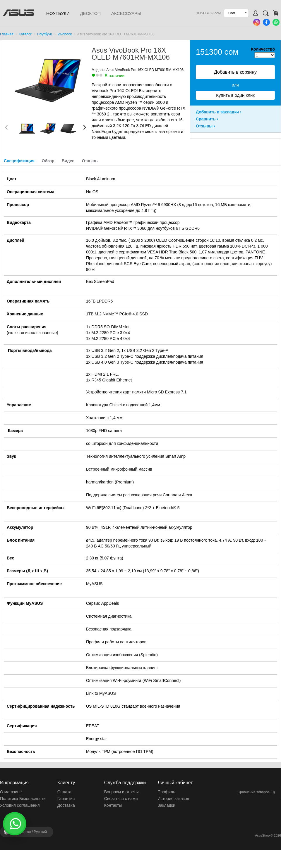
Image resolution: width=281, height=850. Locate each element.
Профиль (166, 791)
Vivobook (65, 34)
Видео (68, 160)
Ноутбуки (57, 13)
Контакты (113, 805)
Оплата (64, 791)
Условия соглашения (20, 805)
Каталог (25, 34)
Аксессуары (126, 13)
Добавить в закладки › (218, 112)
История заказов (173, 798)
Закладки (166, 805)
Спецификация (19, 160)
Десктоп (90, 13)
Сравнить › (207, 119)
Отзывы (90, 160)
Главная (6, 34)
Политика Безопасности (23, 798)
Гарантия (66, 798)
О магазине (11, 791)
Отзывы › (205, 126)
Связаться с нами (121, 798)
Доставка (66, 805)
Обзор (48, 160)
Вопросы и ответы (121, 791)
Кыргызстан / (29, 832)
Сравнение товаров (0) (256, 792)
